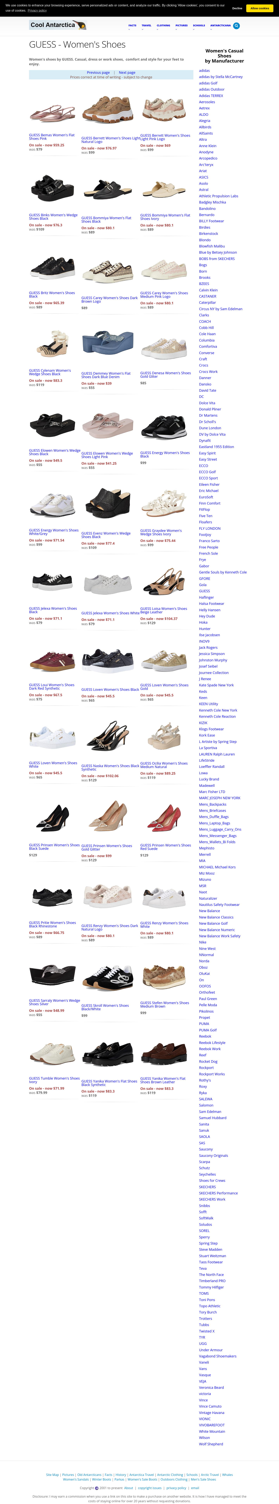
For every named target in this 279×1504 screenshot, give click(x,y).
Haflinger (206, 597)
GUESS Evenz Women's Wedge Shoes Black (106, 535)
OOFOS (205, 986)
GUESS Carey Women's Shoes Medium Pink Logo (164, 294)
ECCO (203, 465)
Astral (203, 189)
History (121, 1474)
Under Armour (211, 1349)
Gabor (204, 565)
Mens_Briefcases (212, 810)
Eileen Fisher (209, 484)
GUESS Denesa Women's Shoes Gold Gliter (165, 374)
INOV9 (204, 641)
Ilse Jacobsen (209, 634)
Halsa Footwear (211, 603)
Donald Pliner (210, 409)
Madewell (207, 785)
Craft (203, 358)
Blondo (205, 239)
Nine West (207, 948)
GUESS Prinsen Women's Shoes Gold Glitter (106, 847)
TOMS (204, 1293)
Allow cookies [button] (260, 8)
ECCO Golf (207, 471)
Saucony (206, 1149)
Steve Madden (210, 1249)
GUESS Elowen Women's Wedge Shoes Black (55, 452)
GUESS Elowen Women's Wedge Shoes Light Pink (107, 455)
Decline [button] (237, 8)
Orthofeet (207, 992)
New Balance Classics (216, 917)
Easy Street (208, 459)
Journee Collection (214, 672)
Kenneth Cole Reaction (217, 716)
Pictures (68, 1474)
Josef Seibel (208, 666)
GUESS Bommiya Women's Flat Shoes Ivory (165, 217)
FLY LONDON (210, 528)
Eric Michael (209, 490)
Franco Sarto (209, 540)
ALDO (203, 114)
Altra (203, 139)
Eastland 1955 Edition (216, 446)
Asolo (203, 183)
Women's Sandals (76, 1479)
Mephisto (206, 848)
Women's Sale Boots (142, 1479)
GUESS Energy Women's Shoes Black (165, 454)
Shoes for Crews (212, 1180)
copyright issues (150, 1488)
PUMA (204, 1023)
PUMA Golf (208, 1030)
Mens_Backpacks (212, 804)
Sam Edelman (210, 1111)
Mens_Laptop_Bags (214, 823)
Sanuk (204, 1130)
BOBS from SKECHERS (217, 258)
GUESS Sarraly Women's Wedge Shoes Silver (54, 1002)
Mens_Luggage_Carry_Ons (220, 829)
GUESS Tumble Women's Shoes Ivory (54, 1080)
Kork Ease (207, 735)
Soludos (205, 1224)
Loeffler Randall (212, 766)
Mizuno (205, 879)
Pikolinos (206, 1011)
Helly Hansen (209, 609)
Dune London (210, 428)
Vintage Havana (212, 1412)
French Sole (208, 553)
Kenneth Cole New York (218, 710)
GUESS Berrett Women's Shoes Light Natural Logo (110, 140)
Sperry (204, 1236)
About (128, 1488)
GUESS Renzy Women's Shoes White (164, 924)
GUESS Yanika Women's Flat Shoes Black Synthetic (109, 1083)
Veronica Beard (211, 1387)
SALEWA (206, 1098)
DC (201, 396)
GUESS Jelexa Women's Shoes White (110, 613)
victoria (205, 1393)
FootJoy (205, 534)
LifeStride (206, 760)
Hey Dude (207, 616)
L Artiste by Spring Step (218, 741)
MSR (202, 885)
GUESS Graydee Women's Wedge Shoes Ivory (161, 532)
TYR (202, 1337)
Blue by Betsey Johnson (218, 252)
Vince (203, 1400)
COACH (205, 321)
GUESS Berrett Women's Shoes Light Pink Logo (165, 137)
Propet (204, 1017)
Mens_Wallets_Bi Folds (217, 841)
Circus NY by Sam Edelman (221, 308)
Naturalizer (208, 898)
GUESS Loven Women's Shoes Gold (164, 686)
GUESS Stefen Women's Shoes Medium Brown (164, 1004)
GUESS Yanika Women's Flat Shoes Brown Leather (162, 1080)
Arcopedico (208, 158)
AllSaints (206, 133)
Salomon (206, 1105)
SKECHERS (207, 1186)
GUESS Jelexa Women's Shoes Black (53, 610)
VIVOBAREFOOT (212, 1425)
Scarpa (204, 1161)
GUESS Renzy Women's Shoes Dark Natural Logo (109, 927)
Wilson (204, 1437)
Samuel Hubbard (213, 1117)
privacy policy (176, 1488)
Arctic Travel (210, 1474)
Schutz (204, 1168)
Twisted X (207, 1331)
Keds (203, 691)
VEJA (202, 1381)
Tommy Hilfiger (211, 1287)
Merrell (205, 854)
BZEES (204, 283)
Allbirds (205, 126)
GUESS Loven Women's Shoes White (53, 765)
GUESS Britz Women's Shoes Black (52, 294)
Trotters (205, 1318)
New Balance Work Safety (219, 935)
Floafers (205, 521)
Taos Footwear (211, 1262)
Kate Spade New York (216, 685)
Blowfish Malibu (212, 246)
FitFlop (204, 509)
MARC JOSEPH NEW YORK (219, 798)
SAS (202, 1142)
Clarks (204, 315)
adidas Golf (208, 83)
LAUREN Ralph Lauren (217, 754)
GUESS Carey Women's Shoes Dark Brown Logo (109, 299)
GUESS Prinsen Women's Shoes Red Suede (165, 847)
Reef (202, 1055)
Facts (108, 1474)
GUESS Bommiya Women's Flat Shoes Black (106, 219)
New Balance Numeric (217, 929)
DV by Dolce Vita (212, 434)
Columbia (207, 340)
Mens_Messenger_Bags (218, 835)
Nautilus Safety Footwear (219, 904)
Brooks (205, 277)
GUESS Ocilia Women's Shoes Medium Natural (164, 765)
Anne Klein (208, 145)
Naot (203, 891)
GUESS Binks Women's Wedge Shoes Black (53, 216)
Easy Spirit (207, 453)
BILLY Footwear (211, 221)
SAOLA (204, 1136)
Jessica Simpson (212, 653)
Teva (203, 1268)
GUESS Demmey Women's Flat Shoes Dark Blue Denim (106, 375)
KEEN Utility (208, 703)
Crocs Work (208, 371)
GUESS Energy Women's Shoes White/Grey (53, 532)
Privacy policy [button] (37, 10)
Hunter (205, 628)
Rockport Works (212, 1073)
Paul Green (208, 998)
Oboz (203, 967)
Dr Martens (208, 415)
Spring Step (208, 1243)
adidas (204, 70)
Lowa (203, 772)
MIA (202, 860)
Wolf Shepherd (211, 1443)
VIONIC (205, 1418)
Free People (208, 547)
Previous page (98, 72)
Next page (127, 72)
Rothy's (205, 1080)
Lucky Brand (209, 779)
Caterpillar (207, 302)
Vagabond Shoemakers (218, 1356)
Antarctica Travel (141, 1474)
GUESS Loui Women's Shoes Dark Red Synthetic (51, 686)
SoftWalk (206, 1218)
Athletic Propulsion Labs (218, 195)
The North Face (211, 1274)
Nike (203, 942)
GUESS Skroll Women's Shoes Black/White (105, 1007)
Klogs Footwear (211, 728)
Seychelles (207, 1174)
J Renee (205, 678)
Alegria (204, 120)
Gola (203, 584)
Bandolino (207, 208)
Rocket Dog (208, 1061)
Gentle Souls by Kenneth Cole (223, 572)
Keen (203, 697)
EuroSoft (206, 496)
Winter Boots (101, 1479)
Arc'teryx (206, 164)
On (201, 979)
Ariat (203, 170)
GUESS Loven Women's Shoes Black (110, 689)
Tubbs (204, 1324)
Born (203, 271)
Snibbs (204, 1205)
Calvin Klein (208, 290)
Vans (203, 1368)
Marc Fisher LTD (212, 791)
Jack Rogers (208, 647)
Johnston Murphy (213, 660)
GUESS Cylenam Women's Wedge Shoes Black (50, 372)
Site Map (52, 1474)
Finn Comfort (209, 503)
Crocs (203, 365)
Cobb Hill (206, 327)
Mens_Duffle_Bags (214, 816)
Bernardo (206, 214)
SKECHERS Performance (218, 1193)
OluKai (204, 973)
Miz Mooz (207, 873)
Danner (205, 377)
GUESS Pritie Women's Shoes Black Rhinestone (52, 924)
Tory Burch (208, 1312)
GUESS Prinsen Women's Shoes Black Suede (54, 846)
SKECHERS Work (212, 1199)
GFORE (204, 578)
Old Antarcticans (89, 1474)
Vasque (205, 1375)
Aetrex (204, 108)
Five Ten (206, 515)
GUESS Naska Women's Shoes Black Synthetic (110, 767)
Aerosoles (207, 101)
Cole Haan (207, 333)
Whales (227, 1474)
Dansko (205, 384)
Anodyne (206, 151)
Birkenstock (208, 233)
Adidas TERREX (211, 95)
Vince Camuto (210, 1406)
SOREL (204, 1230)
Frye (202, 559)
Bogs (203, 264)
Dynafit (205, 440)
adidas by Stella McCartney (221, 76)
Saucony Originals (213, 1155)
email (195, 1488)
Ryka (203, 1092)
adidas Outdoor (212, 89)
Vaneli (204, 1362)
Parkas (119, 1479)
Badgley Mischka (212, 202)
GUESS (204, 591)
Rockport (206, 1067)
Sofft (203, 1211)
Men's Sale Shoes (203, 1479)
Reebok (205, 1036)
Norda (204, 961)
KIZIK (203, 722)
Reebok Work (210, 1048)
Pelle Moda (208, 1005)
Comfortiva (208, 346)
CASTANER (207, 296)
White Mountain (212, 1431)
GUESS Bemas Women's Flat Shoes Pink (52, 137)
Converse (206, 352)
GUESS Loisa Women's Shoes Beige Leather (163, 610)
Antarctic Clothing (170, 1474)
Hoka (203, 622)
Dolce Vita (207, 402)
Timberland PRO (212, 1280)
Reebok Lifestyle (212, 1042)
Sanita (204, 1124)
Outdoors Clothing (174, 1479)
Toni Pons (207, 1299)
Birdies (204, 227)
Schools (192, 1474)
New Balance (209, 910)
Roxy (203, 1086)
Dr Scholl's (207, 421)
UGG (203, 1343)
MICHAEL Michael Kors (217, 866)
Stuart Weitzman (212, 1255)
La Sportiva (208, 747)
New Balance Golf (213, 923)
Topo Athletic (209, 1305)
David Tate (207, 390)
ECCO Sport (208, 478)
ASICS (203, 177)
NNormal (206, 954)
